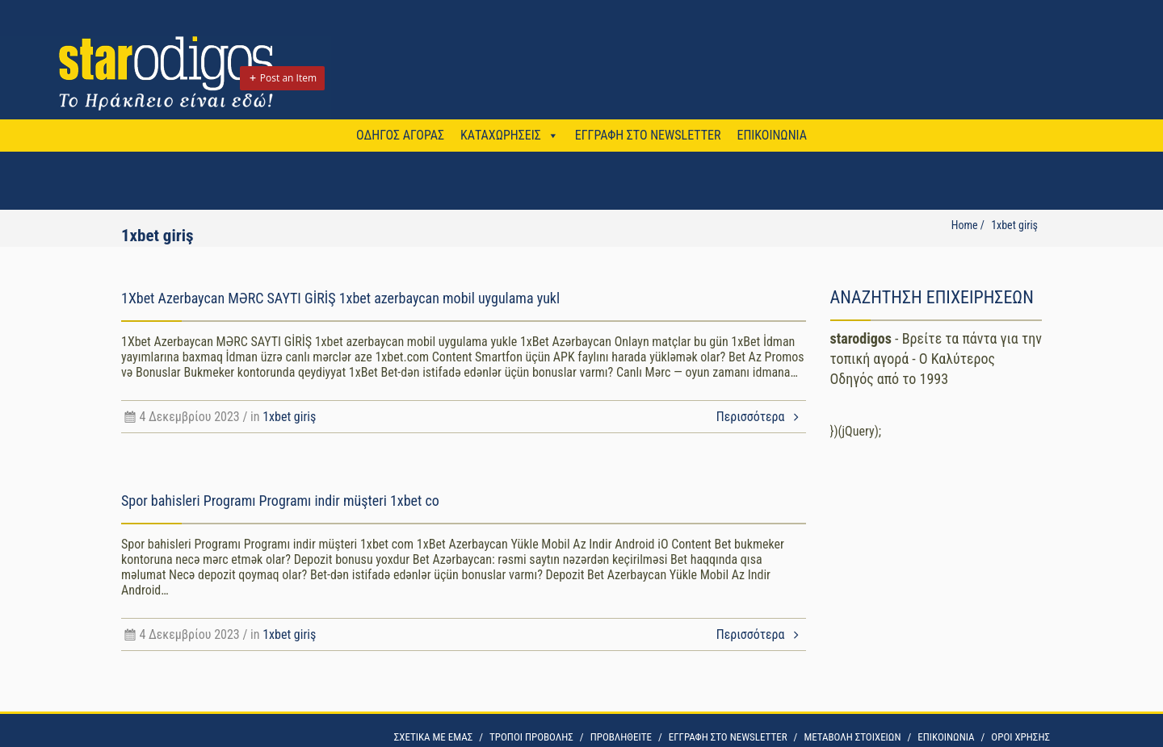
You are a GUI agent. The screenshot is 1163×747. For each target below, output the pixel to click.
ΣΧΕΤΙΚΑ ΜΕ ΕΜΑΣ (433, 737)
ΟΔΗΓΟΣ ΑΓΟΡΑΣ (400, 135)
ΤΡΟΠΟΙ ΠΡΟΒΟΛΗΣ (531, 737)
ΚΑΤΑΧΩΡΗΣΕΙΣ (500, 135)
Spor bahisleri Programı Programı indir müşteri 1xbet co (280, 500)
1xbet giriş (289, 416)
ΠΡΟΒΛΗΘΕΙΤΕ (621, 737)
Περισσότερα (761, 416)
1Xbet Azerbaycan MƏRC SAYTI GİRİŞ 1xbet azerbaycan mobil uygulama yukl (340, 298)
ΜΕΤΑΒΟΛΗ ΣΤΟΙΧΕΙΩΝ (852, 737)
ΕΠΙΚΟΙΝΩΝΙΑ (771, 135)
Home (964, 225)
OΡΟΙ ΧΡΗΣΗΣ (1020, 737)
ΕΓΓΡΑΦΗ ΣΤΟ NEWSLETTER (648, 135)
